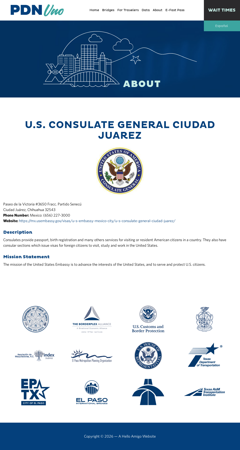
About (157, 10)
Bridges (108, 10)
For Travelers (128, 10)
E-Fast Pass (174, 10)
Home (94, 10)
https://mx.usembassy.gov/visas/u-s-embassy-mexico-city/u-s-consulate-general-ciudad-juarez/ (97, 220)
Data (146, 10)
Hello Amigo (131, 436)
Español (221, 26)
